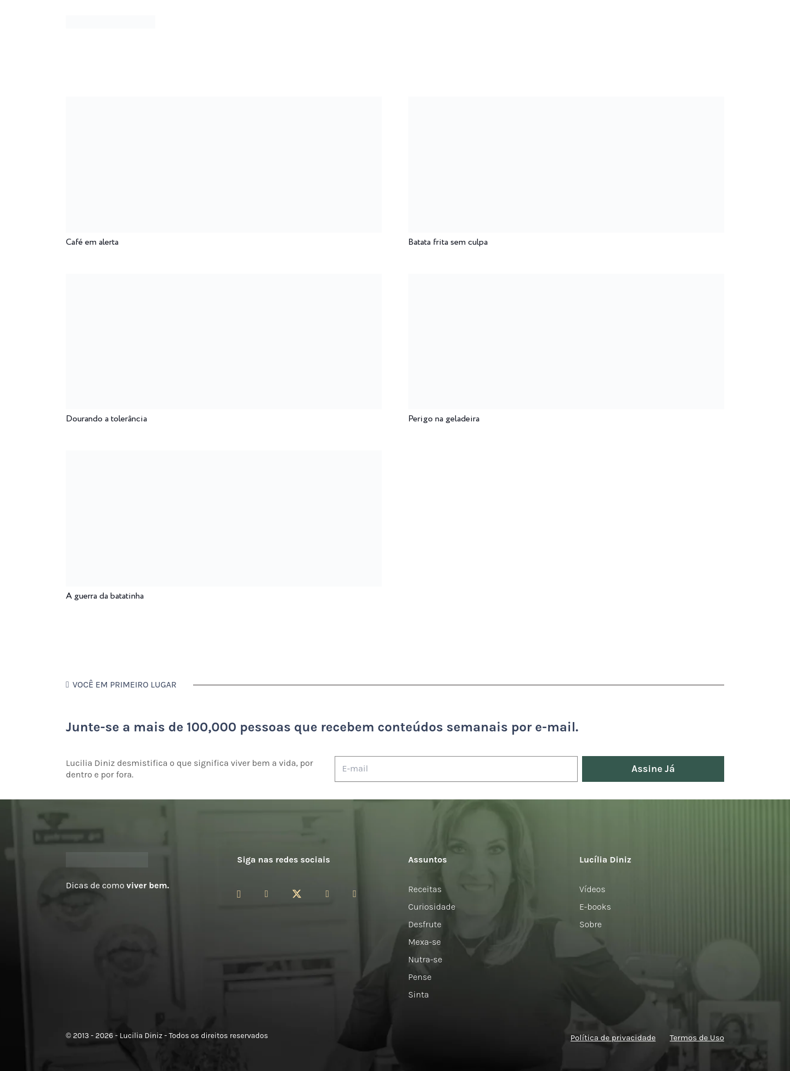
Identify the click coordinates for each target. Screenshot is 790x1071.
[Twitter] (297, 894)
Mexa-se (424, 942)
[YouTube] (327, 894)
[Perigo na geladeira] (566, 281)
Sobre (590, 924)
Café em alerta (92, 242)
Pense (420, 977)
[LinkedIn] (355, 894)
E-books (595, 906)
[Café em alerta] (224, 104)
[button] (718, 22)
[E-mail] (456, 769)
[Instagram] (239, 894)
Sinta (418, 994)
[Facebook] (266, 894)
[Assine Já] (653, 769)
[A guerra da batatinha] (224, 458)
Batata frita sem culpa (448, 242)
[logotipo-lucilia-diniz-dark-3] (110, 22)
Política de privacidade (613, 1037)
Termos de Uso (697, 1037)
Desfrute (425, 924)
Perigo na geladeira (443, 419)
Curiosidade (431, 906)
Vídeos (592, 889)
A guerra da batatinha (105, 596)
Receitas (425, 889)
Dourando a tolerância (106, 419)
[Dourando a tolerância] (224, 281)
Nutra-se (425, 959)
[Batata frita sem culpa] (566, 104)
